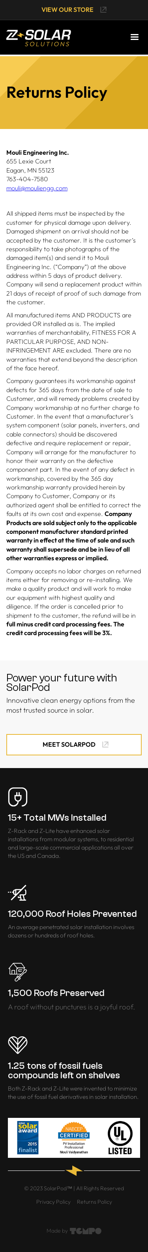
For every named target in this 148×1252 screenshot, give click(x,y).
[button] (134, 37)
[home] (38, 37)
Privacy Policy (53, 1201)
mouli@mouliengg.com (36, 188)
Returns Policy (94, 1201)
